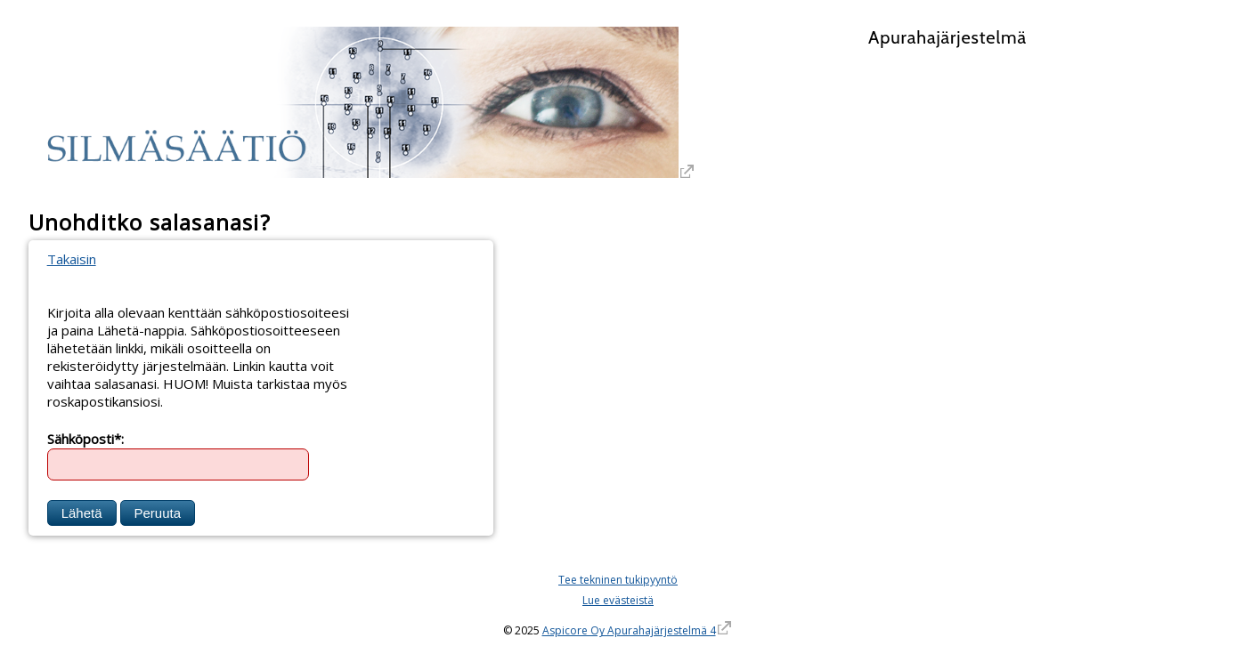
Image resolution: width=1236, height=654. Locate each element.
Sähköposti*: (85, 438)
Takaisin (71, 259)
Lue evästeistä (618, 600)
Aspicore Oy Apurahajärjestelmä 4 (629, 630)
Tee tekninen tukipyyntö (618, 579)
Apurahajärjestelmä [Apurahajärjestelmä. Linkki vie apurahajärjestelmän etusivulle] (947, 37)
